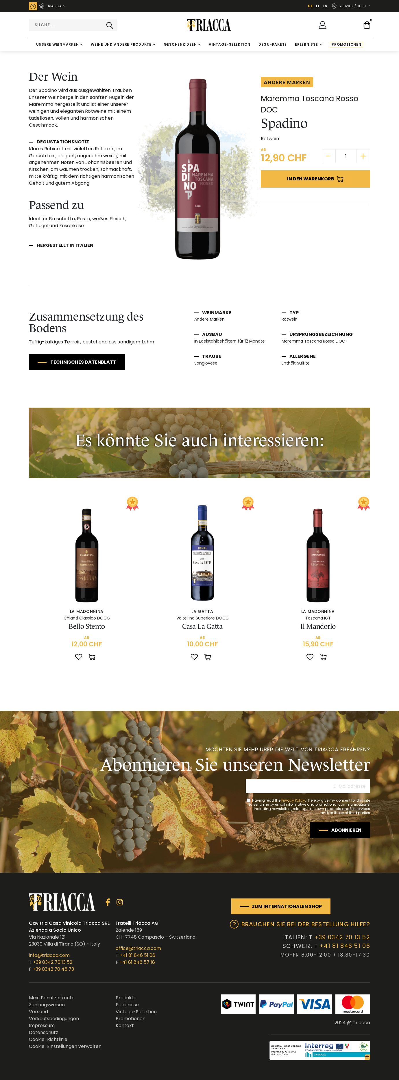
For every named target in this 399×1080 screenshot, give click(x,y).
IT (317, 5)
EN (325, 5)
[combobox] (73, 25)
